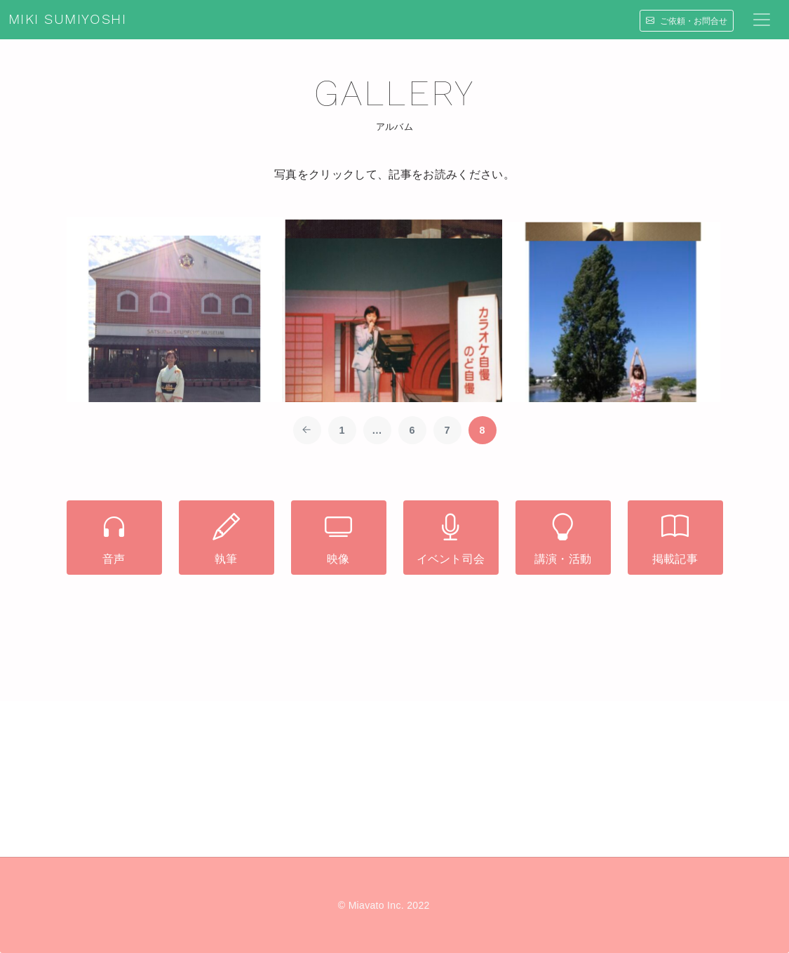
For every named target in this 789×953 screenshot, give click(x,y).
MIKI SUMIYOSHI (67, 20)
